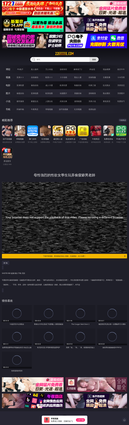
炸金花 (92, 69)
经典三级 (92, 85)
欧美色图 (49, 93)
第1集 (6, 263)
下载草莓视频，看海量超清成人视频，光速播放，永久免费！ (84, 256)
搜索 (94, 59)
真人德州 (34, 69)
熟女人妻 (78, 77)
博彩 (8, 69)
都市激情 (20, 101)
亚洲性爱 (20, 85)
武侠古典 (63, 101)
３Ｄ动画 (63, 77)
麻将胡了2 (78, 69)
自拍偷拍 (34, 77)
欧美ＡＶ (49, 77)
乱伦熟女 (106, 85)
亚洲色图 (34, 93)
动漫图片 (63, 93)
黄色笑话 (106, 101)
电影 (8, 85)
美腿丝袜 (78, 93)
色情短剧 (92, 109)
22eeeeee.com (64, 53)
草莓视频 (49, 109)
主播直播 (106, 77)
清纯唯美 (92, 93)
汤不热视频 (63, 109)
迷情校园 (78, 101)
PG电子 (20, 69)
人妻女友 (49, 101)
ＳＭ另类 (121, 77)
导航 (8, 109)
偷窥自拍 (20, 93)
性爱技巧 (121, 101)
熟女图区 (106, 93)
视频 (8, 77)
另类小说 (92, 101)
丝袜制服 (92, 77)
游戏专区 (63, 69)
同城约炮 (20, 109)
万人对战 (49, 69)
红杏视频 (78, 109)
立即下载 (80, 420)
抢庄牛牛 (121, 69)
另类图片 (121, 93)
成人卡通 (49, 85)
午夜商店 (34, 109)
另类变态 (121, 85)
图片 (8, 93)
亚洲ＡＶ (20, 77)
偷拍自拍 (34, 85)
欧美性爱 (63, 85)
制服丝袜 (78, 85)
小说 (8, 101)
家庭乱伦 (34, 101)
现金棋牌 (106, 69)
